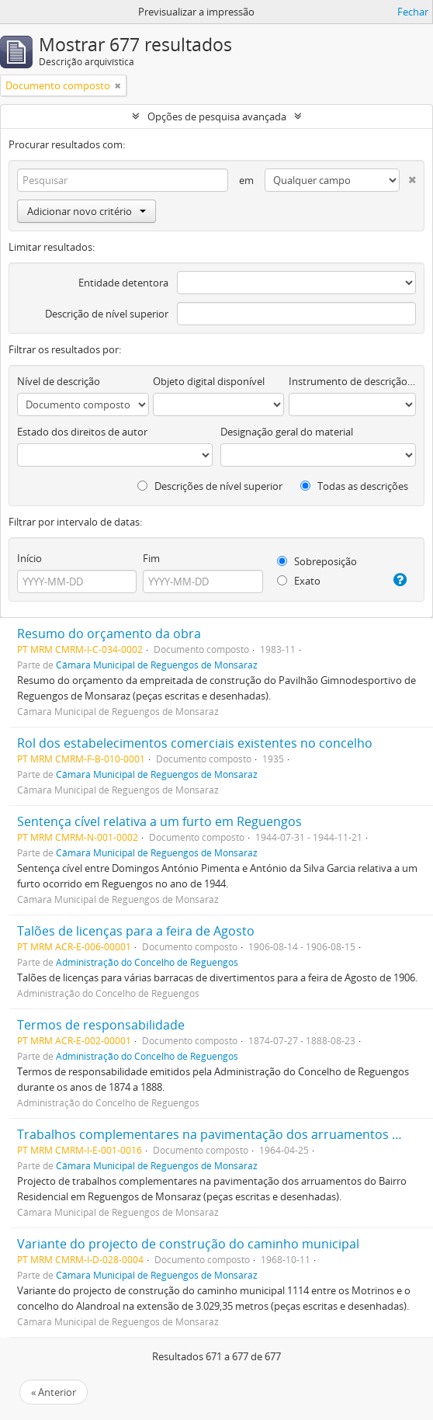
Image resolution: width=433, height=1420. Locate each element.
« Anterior (53, 1392)
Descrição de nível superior (106, 314)
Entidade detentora (123, 283)
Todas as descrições (354, 486)
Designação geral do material (286, 432)
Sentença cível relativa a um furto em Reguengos (159, 821)
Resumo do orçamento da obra (109, 633)
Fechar (412, 12)
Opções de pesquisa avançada (216, 116)
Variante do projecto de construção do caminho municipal (188, 1243)
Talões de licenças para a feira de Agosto (136, 930)
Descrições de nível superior (209, 486)
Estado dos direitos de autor (82, 432)
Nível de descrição (58, 381)
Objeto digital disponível (209, 381)
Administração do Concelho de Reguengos (147, 962)
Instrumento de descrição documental (352, 381)
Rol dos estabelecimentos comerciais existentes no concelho (194, 743)
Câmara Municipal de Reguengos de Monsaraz (157, 664)
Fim (151, 558)
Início (29, 558)
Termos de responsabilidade (101, 1024)
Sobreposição (317, 561)
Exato (298, 581)
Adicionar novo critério (86, 211)
